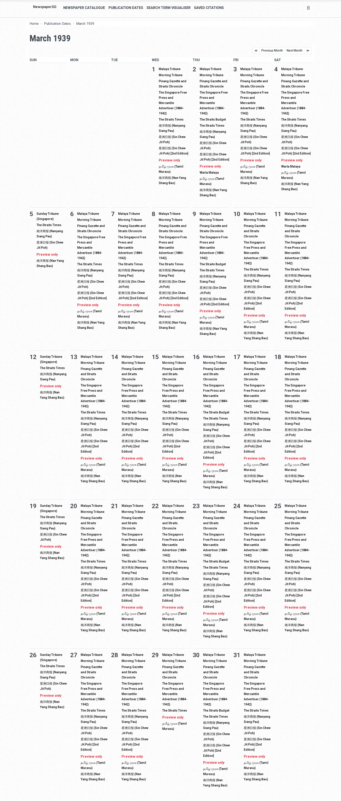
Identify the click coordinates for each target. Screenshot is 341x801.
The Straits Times (171, 119)
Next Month (295, 50)
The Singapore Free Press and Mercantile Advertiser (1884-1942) (173, 103)
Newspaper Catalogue (84, 8)
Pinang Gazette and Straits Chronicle (254, 231)
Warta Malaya (209, 172)
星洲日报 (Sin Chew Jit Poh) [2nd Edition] (257, 303)
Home (34, 24)
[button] (290, 798)
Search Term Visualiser (169, 8)
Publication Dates (126, 8)
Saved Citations (209, 8)
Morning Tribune (170, 75)
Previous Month (272, 50)
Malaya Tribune (170, 69)
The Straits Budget (213, 119)
